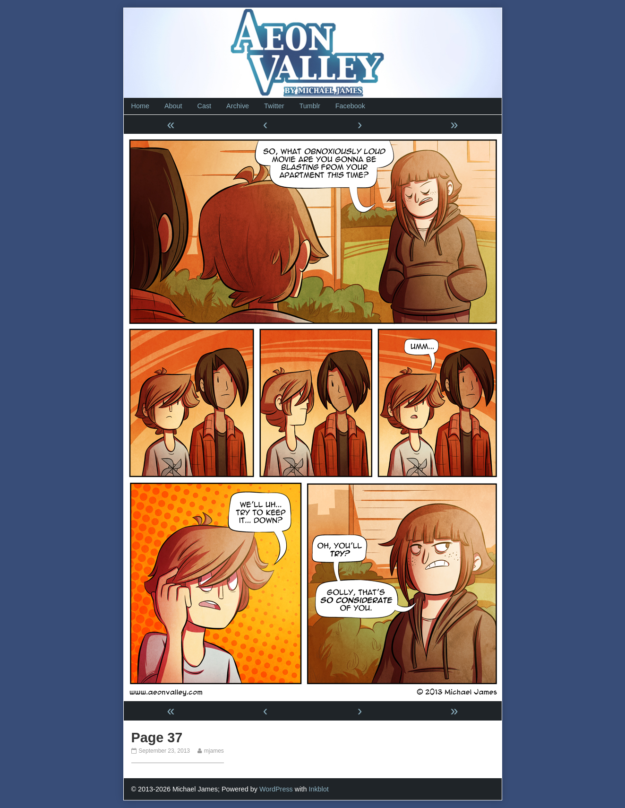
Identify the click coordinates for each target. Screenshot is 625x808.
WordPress (276, 789)
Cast (204, 106)
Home (140, 106)
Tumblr (309, 106)
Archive (237, 106)
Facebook (350, 106)
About (173, 106)
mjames (214, 750)
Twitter (274, 106)
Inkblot (318, 789)
